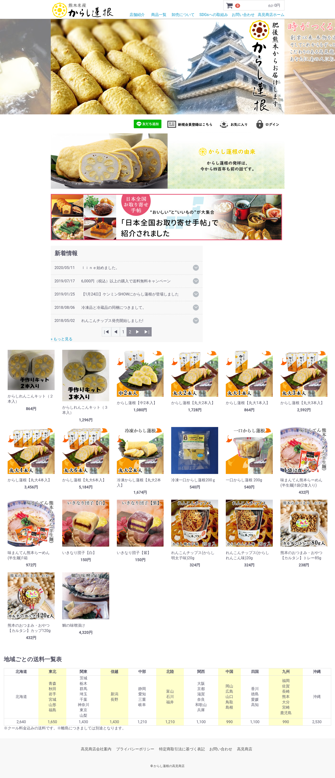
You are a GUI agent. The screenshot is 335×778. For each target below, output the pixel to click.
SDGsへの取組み (213, 14)
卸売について (183, 14)
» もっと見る (61, 339)
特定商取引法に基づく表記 (182, 749)
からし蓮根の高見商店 (169, 766)
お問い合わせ (243, 14)
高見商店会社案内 (96, 749)
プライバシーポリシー (135, 749)
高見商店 (244, 749)
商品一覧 (158, 14)
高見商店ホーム (271, 14)
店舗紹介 (137, 14)
